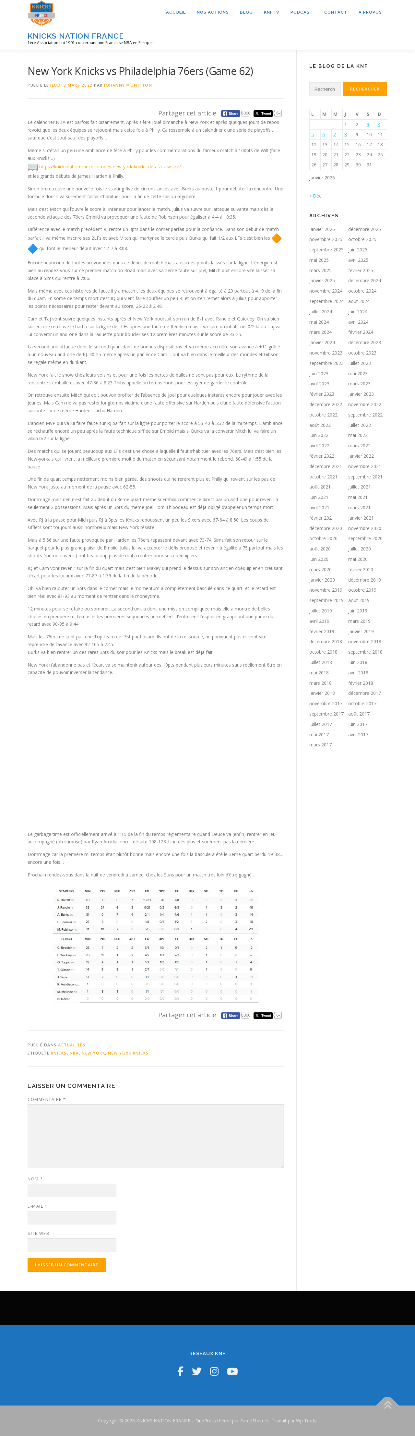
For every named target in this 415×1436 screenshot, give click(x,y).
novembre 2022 (364, 404)
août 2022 (320, 425)
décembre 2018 (325, 641)
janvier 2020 (322, 580)
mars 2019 (359, 621)
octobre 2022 (323, 415)
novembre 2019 (325, 590)
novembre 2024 (325, 291)
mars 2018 (320, 683)
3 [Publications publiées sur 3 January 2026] (368, 124)
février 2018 (360, 683)
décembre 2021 (325, 466)
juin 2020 (318, 559)
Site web (38, 1233)
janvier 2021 (361, 518)
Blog (246, 12)
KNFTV (271, 12)
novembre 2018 (364, 641)
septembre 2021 (365, 477)
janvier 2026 (322, 229)
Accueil (176, 12)
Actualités (71, 1045)
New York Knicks (128, 1053)
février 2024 (360, 332)
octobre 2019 (362, 590)
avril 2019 (319, 621)
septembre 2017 (326, 714)
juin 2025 (357, 250)
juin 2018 (357, 662)
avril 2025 (358, 260)
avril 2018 (358, 673)
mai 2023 (358, 373)
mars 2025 (320, 270)
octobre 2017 (362, 703)
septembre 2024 (326, 301)
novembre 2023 (325, 353)
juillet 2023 (359, 363)
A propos (370, 12)
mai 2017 (319, 734)
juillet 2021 (359, 487)
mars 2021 (359, 507)
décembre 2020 (325, 528)
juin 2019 (357, 611)
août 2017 (359, 714)
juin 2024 (357, 311)
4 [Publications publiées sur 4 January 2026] (379, 124)
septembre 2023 (326, 363)
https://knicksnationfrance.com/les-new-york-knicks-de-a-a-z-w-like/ (110, 166)
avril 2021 (319, 507)
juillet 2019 (320, 611)
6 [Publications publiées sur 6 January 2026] (323, 134)
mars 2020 (320, 569)
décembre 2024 (364, 280)
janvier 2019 (361, 631)
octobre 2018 (323, 652)
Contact (336, 12)
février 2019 (321, 631)
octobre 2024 (362, 291)
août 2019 (359, 600)
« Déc (315, 196)
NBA (74, 1053)
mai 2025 (319, 260)
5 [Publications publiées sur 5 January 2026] (312, 134)
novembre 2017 (325, 703)
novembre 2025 (325, 239)
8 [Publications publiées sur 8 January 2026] (345, 134)
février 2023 (321, 394)
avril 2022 (319, 445)
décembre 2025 (364, 229)
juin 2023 (318, 373)
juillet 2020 (359, 549)
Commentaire (47, 1099)
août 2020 (320, 549)
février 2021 (321, 518)
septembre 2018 (365, 652)
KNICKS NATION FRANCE (76, 35)
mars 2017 (320, 745)
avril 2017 (358, 734)
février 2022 (321, 456)
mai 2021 (358, 497)
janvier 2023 (361, 394)
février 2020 (360, 569)
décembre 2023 (364, 342)
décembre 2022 (325, 404)
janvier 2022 (361, 456)
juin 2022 (318, 435)
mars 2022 (359, 445)
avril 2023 (319, 383)
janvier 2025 (322, 280)
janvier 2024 (322, 342)
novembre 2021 (364, 466)
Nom (35, 1179)
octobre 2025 (362, 239)
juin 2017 (357, 724)
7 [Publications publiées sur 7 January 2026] (334, 134)
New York (93, 1053)
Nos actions (213, 12)
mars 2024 (320, 332)
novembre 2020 (364, 528)
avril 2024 (358, 322)
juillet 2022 (359, 425)
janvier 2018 (322, 693)
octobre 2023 (362, 353)
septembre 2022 (365, 415)
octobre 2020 (323, 538)
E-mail (37, 1206)
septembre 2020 (365, 538)
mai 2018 (319, 673)
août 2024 (359, 301)
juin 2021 (318, 497)
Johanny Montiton (128, 85)
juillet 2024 (320, 311)
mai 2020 (358, 559)
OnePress (206, 1421)
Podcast (301, 12)
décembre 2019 (364, 580)
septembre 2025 (326, 250)
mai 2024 (319, 322)
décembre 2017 (364, 693)
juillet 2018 (320, 662)
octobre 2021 (323, 477)
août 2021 (320, 487)
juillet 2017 (320, 724)
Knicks (59, 1053)
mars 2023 (359, 383)
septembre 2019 (326, 600)
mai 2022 (358, 435)
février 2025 (360, 270)
